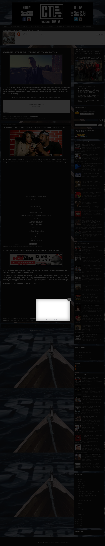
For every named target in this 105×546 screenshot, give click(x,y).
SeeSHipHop (56, 319)
